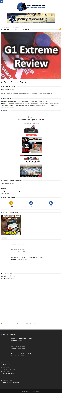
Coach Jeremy (14, 244)
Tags (21, 238)
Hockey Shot (4, 188)
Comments (15, 238)
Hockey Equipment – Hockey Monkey (10, 191)
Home (2, 27)
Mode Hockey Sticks (6, 186)
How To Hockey (5, 193)
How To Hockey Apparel (7, 183)
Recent (9, 238)
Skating (4, 33)
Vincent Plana (14, 355)
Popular (4, 238)
